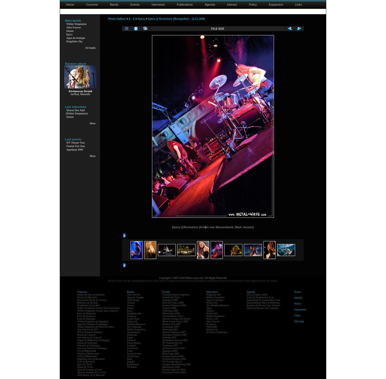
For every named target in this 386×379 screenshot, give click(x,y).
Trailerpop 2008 (170, 310)
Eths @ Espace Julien (257, 294)
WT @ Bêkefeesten (86, 351)
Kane (129, 359)
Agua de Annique (75, 37)
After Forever (73, 27)
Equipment (276, 4)
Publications (185, 4)
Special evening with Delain (176, 318)
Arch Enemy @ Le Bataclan (91, 375)
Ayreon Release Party (172, 316)
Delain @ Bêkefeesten (88, 353)
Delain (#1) (211, 329)
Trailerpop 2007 (170, 345)
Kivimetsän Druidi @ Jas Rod (91, 300)
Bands (114, 4)
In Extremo (132, 348)
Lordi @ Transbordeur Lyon (260, 297)
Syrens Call (212, 318)
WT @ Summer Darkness (89, 332)
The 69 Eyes (133, 356)
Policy (253, 4)
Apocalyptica (133, 332)
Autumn (131, 302)
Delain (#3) (211, 302)
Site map (299, 321)
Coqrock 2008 (169, 308)
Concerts (92, 4)
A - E (132, 18)
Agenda (210, 4)
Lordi (129, 351)
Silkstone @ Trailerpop (88, 345)
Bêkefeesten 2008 (171, 313)
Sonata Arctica (134, 353)
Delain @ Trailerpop (87, 343)
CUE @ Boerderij (86, 361)
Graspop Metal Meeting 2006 (176, 364)
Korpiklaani (133, 364)
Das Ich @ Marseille (87, 297)
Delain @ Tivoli (85, 367)
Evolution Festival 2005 (174, 372)
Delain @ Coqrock (86, 334)
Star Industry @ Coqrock (89, 337)
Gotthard (131, 345)
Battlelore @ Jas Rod (87, 302)
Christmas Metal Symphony (176, 294)
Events (135, 4)
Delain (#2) (211, 313)
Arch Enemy (133, 300)
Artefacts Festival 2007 (173, 348)
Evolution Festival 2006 (174, 359)
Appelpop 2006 (169, 351)
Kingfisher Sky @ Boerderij (91, 294)
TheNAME (211, 326)
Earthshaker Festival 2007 (175, 340)
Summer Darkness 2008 (174, 305)
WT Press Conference (217, 332)
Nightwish (132, 321)
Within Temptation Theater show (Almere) (97, 310)
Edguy (130, 337)
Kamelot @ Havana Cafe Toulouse (263, 305)
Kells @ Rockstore (86, 316)
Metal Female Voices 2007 (175, 321)
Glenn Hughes (134, 343)
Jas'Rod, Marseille (80, 94)
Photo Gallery (117, 18)
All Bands (132, 367)
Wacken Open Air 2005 (173, 369)
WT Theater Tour (75, 142)
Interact (232, 4)
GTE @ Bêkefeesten (87, 356)
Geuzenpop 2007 (170, 326)
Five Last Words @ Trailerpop (91, 348)
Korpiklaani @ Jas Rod (88, 305)
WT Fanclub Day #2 (172, 343)
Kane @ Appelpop (86, 318)
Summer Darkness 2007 (174, 332)
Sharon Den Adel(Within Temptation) (77, 112)
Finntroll (131, 340)
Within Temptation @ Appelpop (92, 321)
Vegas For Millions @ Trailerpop (93, 340)
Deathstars (132, 334)
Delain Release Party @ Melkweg (263, 302)
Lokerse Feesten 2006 (173, 356)
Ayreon (130, 305)
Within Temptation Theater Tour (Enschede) (98, 308)
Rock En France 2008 (172, 302)
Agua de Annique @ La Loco (91, 372)
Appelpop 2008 (74, 149)
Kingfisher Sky (74, 41)
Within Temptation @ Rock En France (95, 326)
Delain (70, 30)
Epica (69, 34)
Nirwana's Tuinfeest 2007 (174, 334)
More (93, 123)
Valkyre (210, 310)
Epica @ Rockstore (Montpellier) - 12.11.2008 (176, 18)
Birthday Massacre (136, 324)
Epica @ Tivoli (84, 364)
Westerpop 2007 (170, 329)
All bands (90, 47)
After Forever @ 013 (87, 329)
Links (298, 4)
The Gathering (134, 326)
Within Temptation (76, 23)
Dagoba (131, 361)
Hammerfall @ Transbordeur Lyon (263, 300)
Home (70, 4)
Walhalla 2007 (169, 337)
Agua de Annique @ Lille (89, 369)
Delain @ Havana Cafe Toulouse (262, 308)
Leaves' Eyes (133, 318)
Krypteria (131, 316)
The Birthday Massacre (217, 305)
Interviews (158, 4)
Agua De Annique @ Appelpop (92, 324)
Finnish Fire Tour (75, 146)
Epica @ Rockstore (86, 313)
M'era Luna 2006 (170, 353)
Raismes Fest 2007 (171, 324)
